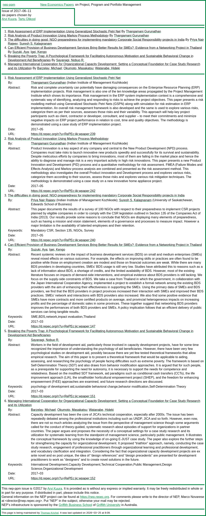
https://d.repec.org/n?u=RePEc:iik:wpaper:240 (63, 240)
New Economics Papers (57, 4)
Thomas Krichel (49, 512)
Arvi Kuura (9, 19)
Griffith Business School (75, 505)
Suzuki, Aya (20, 52)
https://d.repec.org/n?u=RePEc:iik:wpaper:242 (63, 191)
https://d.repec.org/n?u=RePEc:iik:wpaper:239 (63, 134)
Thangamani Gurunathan (143, 31)
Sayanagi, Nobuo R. (70, 60)
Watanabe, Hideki (107, 68)
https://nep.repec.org (94, 496)
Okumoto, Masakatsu (78, 68)
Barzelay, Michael (49, 68)
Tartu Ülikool (26, 19)
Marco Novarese (192, 496)
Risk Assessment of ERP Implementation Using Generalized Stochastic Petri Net (64, 31)
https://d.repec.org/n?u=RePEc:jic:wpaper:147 (63, 326)
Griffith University (108, 505)
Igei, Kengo (39, 52)
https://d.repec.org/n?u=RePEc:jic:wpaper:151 (63, 396)
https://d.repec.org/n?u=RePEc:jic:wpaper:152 (63, 478)
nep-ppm (9, 4)
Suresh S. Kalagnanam (36, 43)
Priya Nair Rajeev (43, 200)
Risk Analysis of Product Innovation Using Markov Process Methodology (58, 35)
